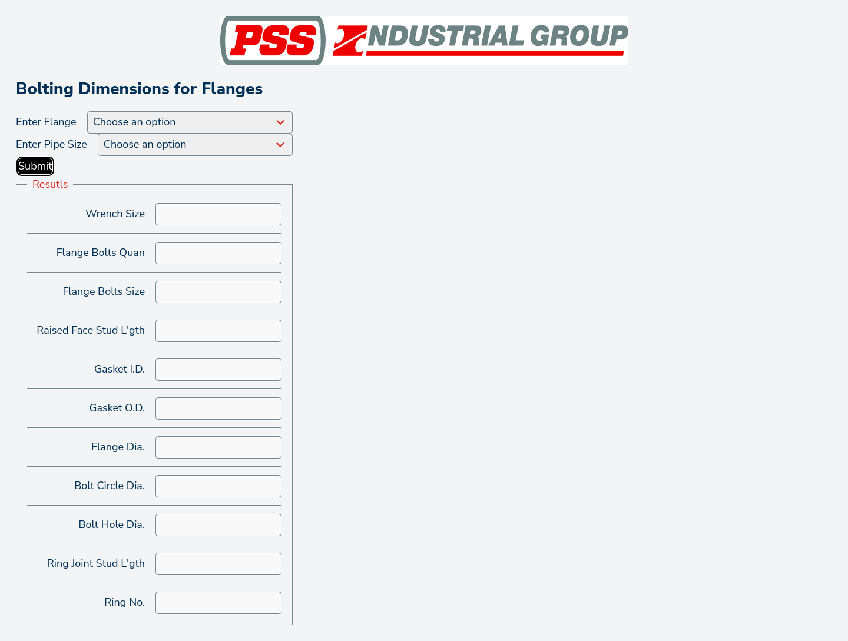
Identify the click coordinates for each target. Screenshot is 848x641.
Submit (35, 166)
